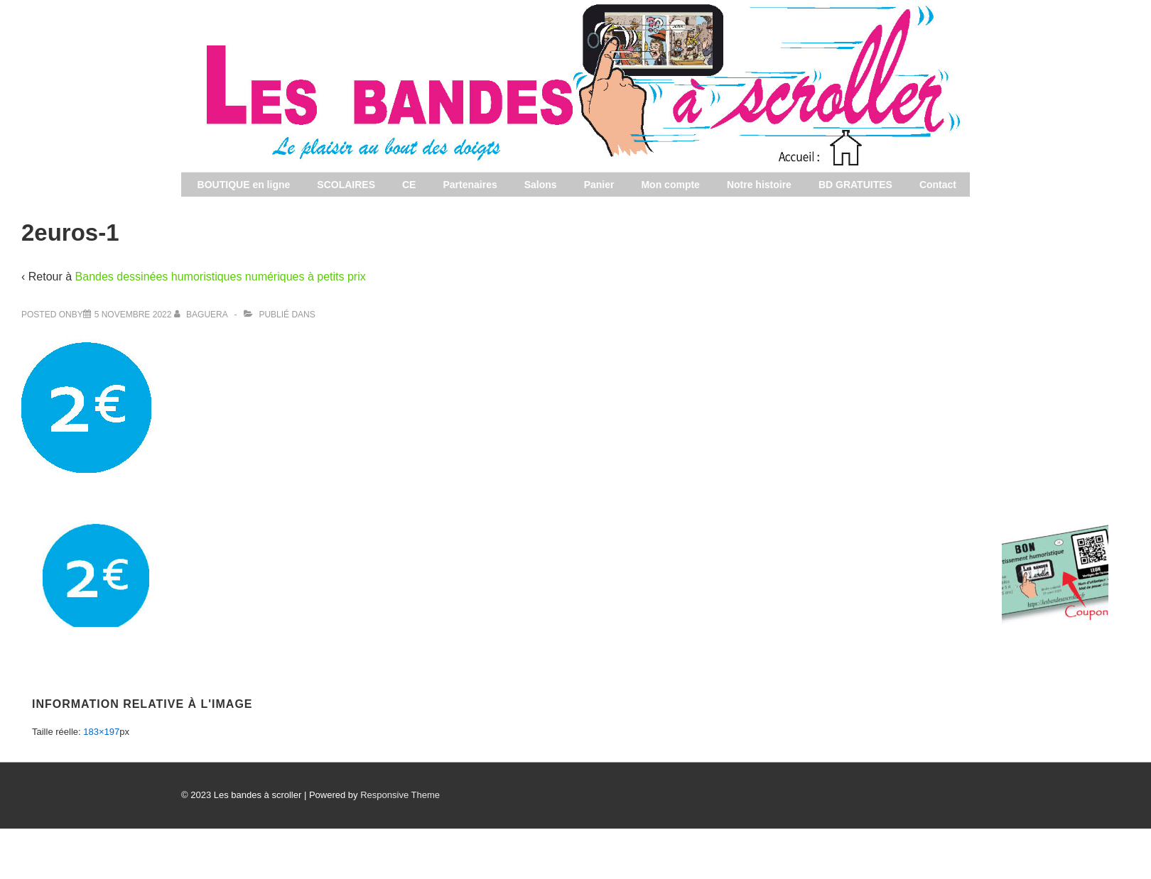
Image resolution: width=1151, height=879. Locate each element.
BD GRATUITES (855, 184)
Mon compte (670, 184)
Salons (540, 184)
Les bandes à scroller (952, 170)
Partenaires (470, 184)
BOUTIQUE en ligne (244, 184)
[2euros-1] (133, 315)
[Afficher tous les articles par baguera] (202, 315)
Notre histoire (759, 184)
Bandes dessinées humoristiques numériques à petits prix (220, 277)
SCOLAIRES (346, 184)
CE (409, 184)
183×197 (101, 731)
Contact (937, 184)
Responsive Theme (400, 795)
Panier (599, 184)
